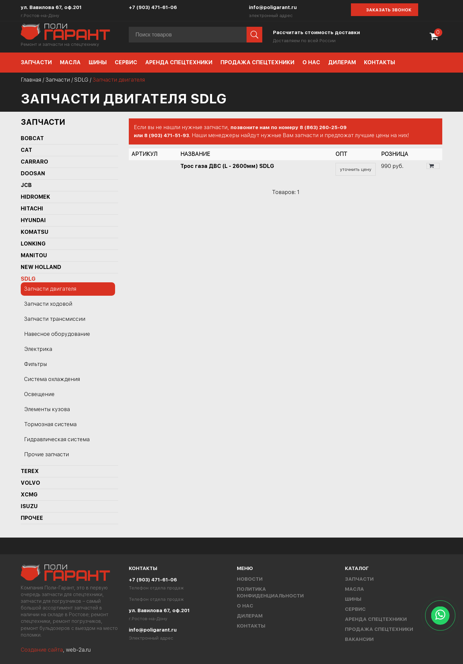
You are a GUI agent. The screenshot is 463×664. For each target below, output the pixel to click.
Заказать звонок (388, 9)
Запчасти (36, 62)
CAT (26, 150)
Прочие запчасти (46, 454)
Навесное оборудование (57, 334)
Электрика (38, 349)
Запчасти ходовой (48, 304)
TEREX (30, 471)
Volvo (30, 483)
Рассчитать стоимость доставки (316, 32)
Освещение (39, 394)
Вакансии (359, 639)
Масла (70, 62)
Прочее (32, 518)
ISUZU (29, 506)
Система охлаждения (52, 379)
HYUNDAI (33, 220)
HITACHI (32, 208)
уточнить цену (355, 169)
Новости (250, 579)
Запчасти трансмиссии (54, 319)
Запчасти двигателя (50, 289)
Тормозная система (50, 424)
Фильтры (35, 364)
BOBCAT (32, 138)
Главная (31, 80)
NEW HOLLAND (41, 267)
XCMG (29, 494)
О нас (311, 62)
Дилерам (342, 62)
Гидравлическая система (57, 439)
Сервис (126, 62)
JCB (26, 185)
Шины (98, 62)
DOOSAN (33, 173)
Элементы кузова (47, 409)
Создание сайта (42, 650)
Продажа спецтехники (257, 62)
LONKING (33, 244)
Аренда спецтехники (178, 62)
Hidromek (35, 197)
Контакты (379, 62)
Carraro (34, 162)
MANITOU (34, 255)
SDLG (81, 80)
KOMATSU (35, 232)
